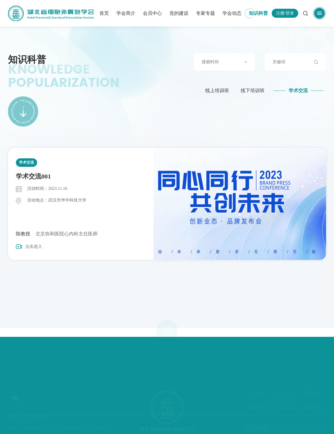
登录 (289, 13)
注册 (280, 13)
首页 (104, 13)
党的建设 (178, 13)
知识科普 (258, 13)
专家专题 (205, 13)
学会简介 (125, 13)
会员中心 (152, 13)
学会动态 (231, 13)
